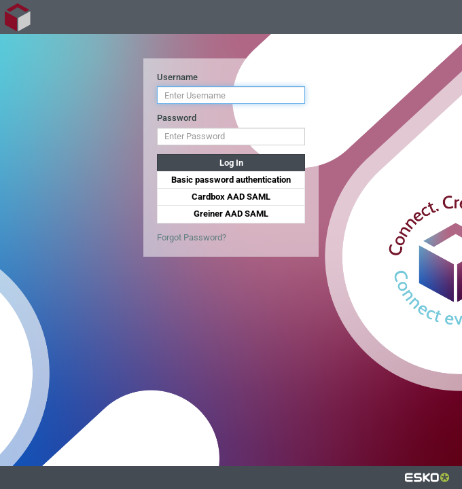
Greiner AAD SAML (231, 214)
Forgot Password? (191, 237)
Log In (231, 163)
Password (176, 118)
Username (177, 77)
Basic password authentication (231, 180)
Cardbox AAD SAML (231, 197)
